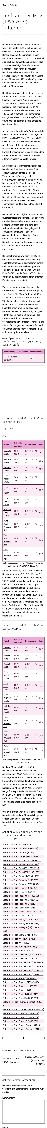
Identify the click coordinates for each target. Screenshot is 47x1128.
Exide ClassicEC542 (6, 479)
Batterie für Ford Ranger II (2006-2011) (21, 986)
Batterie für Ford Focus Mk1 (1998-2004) (22, 896)
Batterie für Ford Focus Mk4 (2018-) (20, 907)
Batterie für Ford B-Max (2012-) (17, 844)
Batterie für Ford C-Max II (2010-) (18, 852)
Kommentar (8, 1098)
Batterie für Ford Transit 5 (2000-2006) (21, 1017)
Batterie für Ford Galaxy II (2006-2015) (21, 923)
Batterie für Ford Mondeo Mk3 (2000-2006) (23, 966)
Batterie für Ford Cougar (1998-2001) (20, 856)
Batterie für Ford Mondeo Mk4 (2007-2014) (23, 970)
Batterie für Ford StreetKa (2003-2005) (21, 998)
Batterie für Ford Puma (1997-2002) (20, 978)
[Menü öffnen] (43, 5)
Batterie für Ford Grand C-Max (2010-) (20, 935)
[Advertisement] (24, 391)
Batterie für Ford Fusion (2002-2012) (20, 915)
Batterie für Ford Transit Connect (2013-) (22, 1025)
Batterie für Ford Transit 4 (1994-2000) (21, 1013)
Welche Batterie (9, 5)
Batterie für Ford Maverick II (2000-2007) (22, 958)
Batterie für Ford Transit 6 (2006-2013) (21, 1021)
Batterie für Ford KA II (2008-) (17, 943)
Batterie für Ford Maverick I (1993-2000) (22, 954)
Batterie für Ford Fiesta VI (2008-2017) (21, 888)
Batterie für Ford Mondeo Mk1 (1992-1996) (23, 962)
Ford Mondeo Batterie (24, 1050)
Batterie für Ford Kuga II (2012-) (18, 950)
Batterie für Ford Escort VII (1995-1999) (21, 872)
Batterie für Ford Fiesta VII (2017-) (19, 892)
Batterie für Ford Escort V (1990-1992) (21, 864)
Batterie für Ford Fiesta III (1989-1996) (21, 876)
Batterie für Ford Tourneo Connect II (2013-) (23, 1009)
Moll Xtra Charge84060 (7, 512)
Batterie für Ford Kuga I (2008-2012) (20, 946)
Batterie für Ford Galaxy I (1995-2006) (20, 919)
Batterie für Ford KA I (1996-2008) (19, 939)
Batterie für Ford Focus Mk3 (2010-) (20, 904)
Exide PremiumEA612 (7, 501)
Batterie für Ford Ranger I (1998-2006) (21, 982)
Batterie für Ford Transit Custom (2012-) (22, 1029)
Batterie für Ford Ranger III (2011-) (19, 990)
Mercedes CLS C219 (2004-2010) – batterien (35, 1060)
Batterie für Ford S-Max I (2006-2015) (20, 994)
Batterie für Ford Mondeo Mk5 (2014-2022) (23, 974)
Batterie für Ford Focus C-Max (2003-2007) (23, 911)
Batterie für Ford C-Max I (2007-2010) (20, 848)
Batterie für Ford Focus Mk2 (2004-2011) (22, 900)
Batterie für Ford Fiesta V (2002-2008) (21, 884)
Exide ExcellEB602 (6, 490)
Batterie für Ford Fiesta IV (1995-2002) (21, 880)
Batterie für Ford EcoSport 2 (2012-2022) (22, 860)
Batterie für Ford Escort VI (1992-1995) (21, 868)
